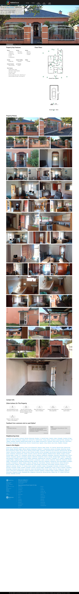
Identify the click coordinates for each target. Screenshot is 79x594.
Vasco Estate (10, 7)
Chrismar (24, 452)
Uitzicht (8, 470)
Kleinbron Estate (23, 458)
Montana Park (20, 488)
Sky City (19, 507)
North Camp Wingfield (61, 461)
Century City (13, 452)
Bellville (54, 447)
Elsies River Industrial (17, 440)
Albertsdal (20, 502)
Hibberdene (42, 499)
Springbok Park (48, 467)
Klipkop (8, 441)
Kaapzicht (29, 456)
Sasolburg (19, 499)
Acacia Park (8, 438)
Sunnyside (42, 489)
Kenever (46, 456)
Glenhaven (39, 455)
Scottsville (61, 466)
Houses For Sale (8, 482)
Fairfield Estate (38, 440)
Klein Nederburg (9, 458)
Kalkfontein (34, 456)
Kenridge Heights (57, 456)
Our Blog (7, 490)
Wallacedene (9, 472)
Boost (66, 407)
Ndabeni (37, 441)
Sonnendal (28, 467)
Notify (26, 407)
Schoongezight (49, 466)
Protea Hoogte (37, 464)
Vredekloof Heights (49, 470)
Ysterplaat (65, 443)
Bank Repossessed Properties (23, 481)
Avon (13, 438)
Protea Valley (44, 464)
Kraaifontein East (41, 458)
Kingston (63, 456)
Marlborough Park (14, 461)
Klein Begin (68, 456)
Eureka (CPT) (32, 440)
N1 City (33, 441)
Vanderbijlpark (43, 497)
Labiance (62, 458)
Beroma (24, 449)
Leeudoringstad (20, 503)
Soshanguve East (43, 505)
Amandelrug (21, 447)
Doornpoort (20, 486)
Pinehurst (17, 464)
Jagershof (19, 456)
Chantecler (18, 452)
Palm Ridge (20, 505)
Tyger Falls (67, 469)
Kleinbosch (16, 458)
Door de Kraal (53, 452)
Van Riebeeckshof (20, 470)
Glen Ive (34, 455)
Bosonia (21, 450)
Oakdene (25, 463)
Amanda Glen (9, 447)
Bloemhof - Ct (41, 449)
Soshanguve (20, 489)
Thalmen (50, 469)
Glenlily (48, 440)
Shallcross (42, 494)
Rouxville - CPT (20, 466)
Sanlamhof (39, 466)
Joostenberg (24, 456)
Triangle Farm (61, 469)
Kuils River (48, 458)
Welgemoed (33, 472)
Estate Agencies (8, 488)
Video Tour (12, 416)
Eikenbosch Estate (52, 453)
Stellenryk (14, 469)
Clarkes (55, 438)
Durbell (25, 453)
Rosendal (14, 466)
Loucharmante (37, 460)
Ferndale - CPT (17, 455)
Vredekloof (42, 470)
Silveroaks (8, 467)
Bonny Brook (12, 450)
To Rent (33, 2)
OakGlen (29, 463)
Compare (53, 407)
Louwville (47, 460)
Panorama (48, 463)
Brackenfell (42, 450)
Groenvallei (56, 455)
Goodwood (53, 440)
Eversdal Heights (10, 455)
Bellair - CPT (49, 447)
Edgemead (45, 453)
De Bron (28, 452)
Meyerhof (36, 461)
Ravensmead (15, 443)
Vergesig (26, 470)
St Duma (53, 467)
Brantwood (57, 450)
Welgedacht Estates (17, 472)
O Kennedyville (14, 463)
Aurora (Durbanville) (32, 447)
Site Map (7, 485)
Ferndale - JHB (43, 491)
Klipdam (29, 458)
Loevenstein (31, 460)
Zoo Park (18, 473)
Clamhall (51, 438)
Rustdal (26, 466)
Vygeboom (67, 470)
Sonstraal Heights (40, 467)
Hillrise (70, 455)
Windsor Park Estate (64, 472)
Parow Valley (9, 443)
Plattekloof (22, 464)
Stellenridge (9, 469)
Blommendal (47, 449)
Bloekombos (34, 449)
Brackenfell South (50, 450)
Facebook (7, 494)
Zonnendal (13, 473)
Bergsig (11, 449)
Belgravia (40, 447)
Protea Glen (42, 500)
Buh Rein (70, 450)
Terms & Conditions (9, 484)
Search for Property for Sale (22, 482)
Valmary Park (13, 470)
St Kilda (58, 467)
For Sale (27, 2)
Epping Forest (25, 440)
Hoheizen (8, 456)
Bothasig (30, 450)
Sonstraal (33, 467)
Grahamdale (50, 455)
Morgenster (47, 461)
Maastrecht (52, 460)
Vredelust (56, 470)
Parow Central (56, 441)
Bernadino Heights (18, 449)
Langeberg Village (18, 460)
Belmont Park (67, 447)
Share (39, 407)
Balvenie (27, 438)
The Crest (55, 469)
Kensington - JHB (43, 492)
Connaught (60, 438)
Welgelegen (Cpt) (26, 472)
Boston (25, 450)
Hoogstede (13, 456)
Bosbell (17, 450)
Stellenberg (68, 467)
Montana (42, 486)
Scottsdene (55, 466)
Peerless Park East (55, 463)
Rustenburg (20, 500)
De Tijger (70, 438)
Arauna (25, 447)
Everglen (63, 453)
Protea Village (51, 464)
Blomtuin (53, 449)
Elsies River (8, 440)
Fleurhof (19, 492)
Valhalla (49, 443)
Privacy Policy (8, 483)
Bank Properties (38, 3)
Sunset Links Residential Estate (38, 469)
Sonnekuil (23, 467)
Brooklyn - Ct (38, 438)
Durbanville (13, 453)
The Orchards (20, 491)
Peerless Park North (64, 463)
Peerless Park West (10, 464)
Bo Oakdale (57, 449)
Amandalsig (15, 447)
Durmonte (30, 453)
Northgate (69, 461)
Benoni (19, 497)
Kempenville (40, 456)
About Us (7, 489)
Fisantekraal (24, 455)
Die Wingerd (46, 452)
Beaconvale (31, 438)
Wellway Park (39, 472)
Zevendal (8, 473)
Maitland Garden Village (26, 441)
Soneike (18, 467)
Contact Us (8, 491)
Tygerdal (41, 443)
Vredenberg (61, 470)
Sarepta (44, 466)
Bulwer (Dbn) (20, 494)
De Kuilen (37, 452)
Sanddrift (34, 466)
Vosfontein (36, 470)
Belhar (44, 447)
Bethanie (29, 449)
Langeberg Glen (68, 458)
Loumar (42, 460)
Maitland (18, 441)
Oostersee (50, 441)
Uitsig (45, 443)
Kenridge (50, 456)
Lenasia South (43, 502)
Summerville (27, 469)
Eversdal (67, 453)
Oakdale (20, 463)
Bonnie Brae (63, 449)
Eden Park (40, 453)
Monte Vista (41, 461)
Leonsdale (13, 441)
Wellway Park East (47, 472)
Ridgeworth (8, 466)
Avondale (17, 438)
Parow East (62, 441)
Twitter (7, 493)
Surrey (46, 469)
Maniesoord (64, 460)
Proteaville (57, 464)
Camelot (8, 452)
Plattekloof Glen (29, 464)
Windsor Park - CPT (55, 472)
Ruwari (29, 466)
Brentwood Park (63, 450)
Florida (44, 440)
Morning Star (53, 461)
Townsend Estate (35, 443)
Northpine (8, 463)
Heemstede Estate (64, 455)
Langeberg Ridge (10, 460)
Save (12, 407)
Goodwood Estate (60, 440)
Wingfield (60, 443)
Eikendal (58, 453)
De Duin (32, 452)
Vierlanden (31, 470)
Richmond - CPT (63, 464)
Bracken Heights (36, 450)
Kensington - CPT (68, 440)
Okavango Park (35, 463)
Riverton (29, 443)
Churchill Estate (44, 438)
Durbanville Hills (19, 453)
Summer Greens (20, 469)
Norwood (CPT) (43, 441)
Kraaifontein (34, 458)
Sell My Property (20, 483)
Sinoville (42, 488)
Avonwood (21, 438)
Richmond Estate (22, 443)
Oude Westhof (42, 463)
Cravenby (65, 438)
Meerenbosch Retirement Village (26, 461)
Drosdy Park (59, 452)
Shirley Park (67, 466)
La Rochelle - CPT (55, 458)
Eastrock (35, 453)
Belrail (7, 449)
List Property (44, 3)
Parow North (68, 441)
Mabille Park (58, 460)
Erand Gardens (43, 503)
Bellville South (60, 447)
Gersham (29, 455)
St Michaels (63, 467)
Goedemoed (44, 455)
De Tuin (41, 452)
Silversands (13, 467)
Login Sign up (49, 3)
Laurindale (25, 460)
